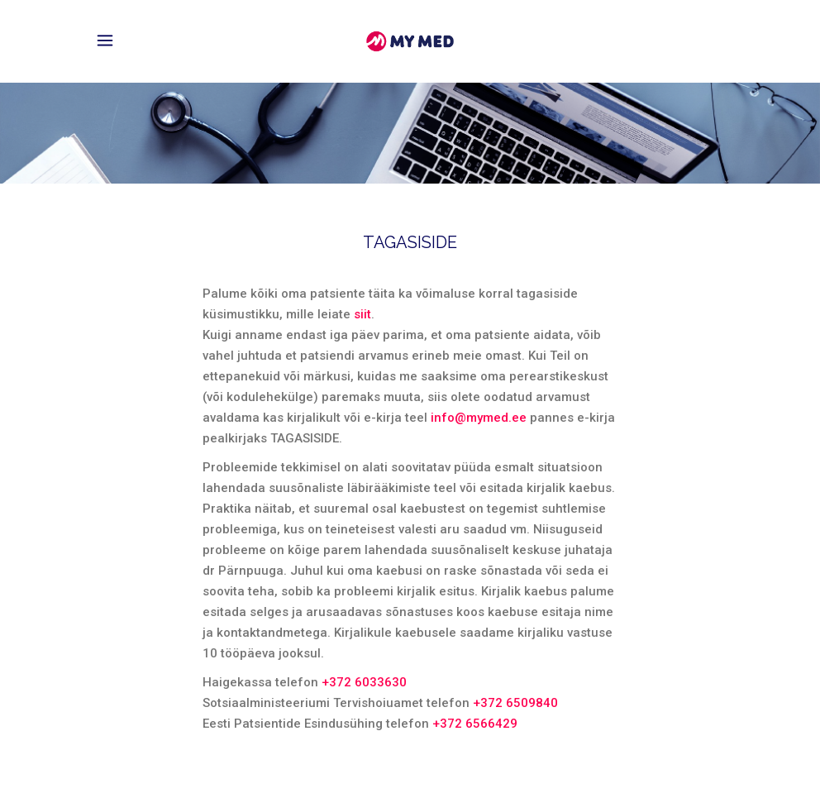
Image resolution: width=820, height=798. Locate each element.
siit (362, 314)
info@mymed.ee (479, 417)
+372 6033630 (364, 682)
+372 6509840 (515, 702)
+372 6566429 (474, 723)
